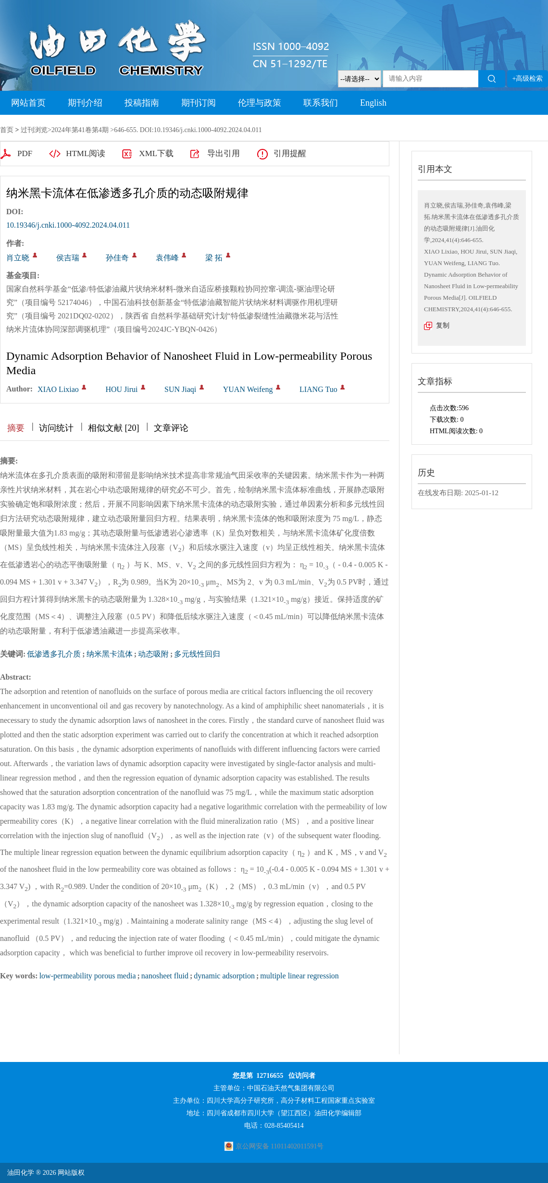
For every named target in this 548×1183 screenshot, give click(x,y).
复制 (442, 325)
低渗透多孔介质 (54, 654)
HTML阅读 (85, 153)
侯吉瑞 (67, 258)
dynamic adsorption (224, 976)
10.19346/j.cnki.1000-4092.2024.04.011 (68, 225)
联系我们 (320, 103)
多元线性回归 (197, 654)
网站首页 (28, 103)
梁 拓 (214, 258)
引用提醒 (290, 153)
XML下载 (156, 153)
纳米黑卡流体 (110, 654)
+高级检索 (527, 78)
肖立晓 (17, 258)
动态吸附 (153, 654)
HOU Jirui (121, 389)
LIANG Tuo (318, 389)
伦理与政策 (259, 103)
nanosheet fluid (164, 976)
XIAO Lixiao (58, 389)
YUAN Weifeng (248, 389)
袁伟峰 (167, 258)
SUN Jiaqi (180, 389)
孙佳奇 (117, 258)
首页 (6, 130)
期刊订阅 (198, 103)
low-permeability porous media (87, 976)
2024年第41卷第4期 (80, 130)
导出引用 (223, 153)
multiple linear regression (299, 976)
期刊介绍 (85, 103)
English (373, 103)
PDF (24, 153)
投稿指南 (142, 103)
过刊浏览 (34, 130)
